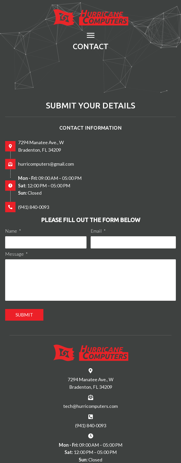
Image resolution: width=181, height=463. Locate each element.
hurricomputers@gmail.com (46, 164)
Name (13, 231)
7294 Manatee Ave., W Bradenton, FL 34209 (90, 383)
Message (16, 254)
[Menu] (91, 35)
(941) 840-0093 (33, 207)
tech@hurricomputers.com (90, 406)
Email (98, 231)
